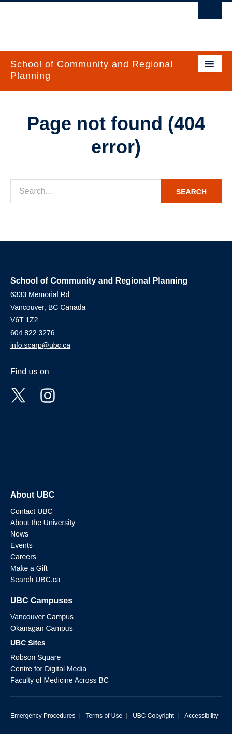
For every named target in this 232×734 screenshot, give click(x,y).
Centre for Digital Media (48, 669)
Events (21, 545)
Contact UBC (31, 511)
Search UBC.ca (35, 579)
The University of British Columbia (84, 21)
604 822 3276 (32, 333)
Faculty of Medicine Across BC (59, 680)
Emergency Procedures (42, 715)
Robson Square (35, 657)
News (19, 534)
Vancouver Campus (42, 617)
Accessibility (201, 715)
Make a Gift (29, 568)
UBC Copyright (153, 715)
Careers (23, 557)
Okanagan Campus (41, 628)
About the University (42, 522)
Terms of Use (103, 715)
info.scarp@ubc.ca (40, 345)
